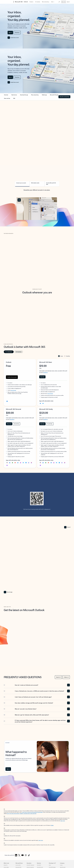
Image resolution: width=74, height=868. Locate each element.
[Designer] (31, 463)
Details (52, 825)
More (52, 1)
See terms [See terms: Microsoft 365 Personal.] (12, 419)
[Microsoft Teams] (29, 463)
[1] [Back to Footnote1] (4, 808)
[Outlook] (40, 403)
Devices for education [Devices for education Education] (30, 867)
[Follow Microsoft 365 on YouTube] (22, 855)
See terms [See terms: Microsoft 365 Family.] (45, 419)
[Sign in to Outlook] (10, 32)
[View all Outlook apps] (8, 592)
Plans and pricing (45, 1)
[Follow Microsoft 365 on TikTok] (29, 855)
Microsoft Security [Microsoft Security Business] (40, 867)
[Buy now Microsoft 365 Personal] (9, 423)
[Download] (17, 32)
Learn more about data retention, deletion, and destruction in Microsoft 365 (21, 813)
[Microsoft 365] (18, 2)
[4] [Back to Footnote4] (4, 827)
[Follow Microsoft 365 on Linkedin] (16, 855)
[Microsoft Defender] (26, 463)
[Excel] (12, 463)
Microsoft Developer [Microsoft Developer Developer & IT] (52, 867)
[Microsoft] (8, 2)
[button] (19, 200)
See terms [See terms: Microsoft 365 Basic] (45, 372)
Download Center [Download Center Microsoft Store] (18, 867)
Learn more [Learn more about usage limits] (40, 840)
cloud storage (13, 390)
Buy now (63, 1)
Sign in (68, 1)
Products (31, 1)
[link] (6, 95)
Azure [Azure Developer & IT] (50, 865)
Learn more (62, 820)
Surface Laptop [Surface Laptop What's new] (6, 867)
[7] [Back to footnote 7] (4, 842)
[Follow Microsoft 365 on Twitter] (19, 855)
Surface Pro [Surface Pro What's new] (5, 865)
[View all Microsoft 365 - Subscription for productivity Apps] (67, 527)
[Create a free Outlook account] (12, 377)
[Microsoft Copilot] (7, 463)
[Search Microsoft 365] (59, 1)
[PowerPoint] (15, 463)
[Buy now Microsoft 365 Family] (42, 423)
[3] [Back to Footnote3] (4, 823)
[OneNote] (20, 463)
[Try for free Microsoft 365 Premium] (16, 423)
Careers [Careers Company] (61, 865)
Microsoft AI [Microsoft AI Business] (39, 865)
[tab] (22, 184)
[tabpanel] (37, 205)
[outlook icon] (7, 401)
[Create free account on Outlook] (13, 37)
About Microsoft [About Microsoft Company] (62, 867)
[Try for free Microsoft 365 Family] (49, 423)
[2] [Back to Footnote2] (4, 816)
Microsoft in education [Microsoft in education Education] (30, 865)
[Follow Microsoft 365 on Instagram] (26, 855)
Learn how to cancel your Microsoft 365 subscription (32, 812)
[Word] (10, 463)
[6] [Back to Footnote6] (4, 838)
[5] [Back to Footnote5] (4, 833)
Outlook (26, 1)
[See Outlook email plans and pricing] (64, 96)
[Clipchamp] (7, 465)
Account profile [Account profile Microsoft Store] (18, 865)
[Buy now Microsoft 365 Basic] (42, 376)
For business (37, 1)
